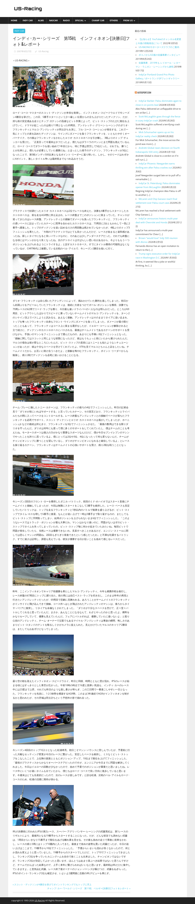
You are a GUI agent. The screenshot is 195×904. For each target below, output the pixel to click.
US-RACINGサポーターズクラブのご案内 (159, 47)
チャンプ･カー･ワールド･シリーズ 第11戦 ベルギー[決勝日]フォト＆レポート (88, 888)
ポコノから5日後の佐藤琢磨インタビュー (159, 54)
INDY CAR (28, 20)
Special (79, 20)
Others (114, 20)
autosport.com (144, 92)
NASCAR (53, 20)
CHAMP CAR (98, 20)
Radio (66, 20)
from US (128, 20)
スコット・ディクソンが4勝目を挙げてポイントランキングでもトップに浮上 (52, 884)
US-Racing (28, 8)
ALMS (41, 20)
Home (14, 20)
